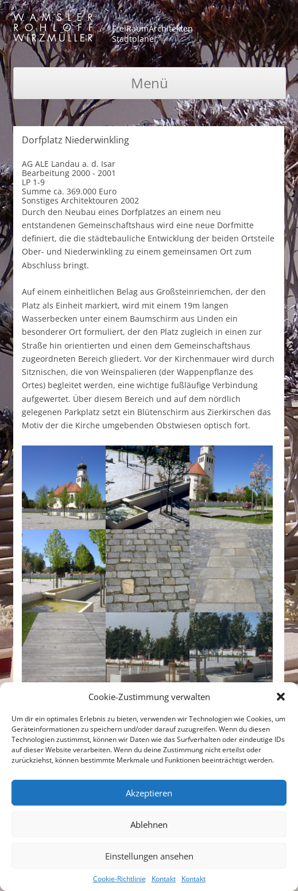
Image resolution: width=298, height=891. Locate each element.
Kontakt (164, 879)
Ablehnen (149, 824)
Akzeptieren (149, 793)
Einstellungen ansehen (149, 856)
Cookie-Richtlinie (119, 879)
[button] (281, 696)
